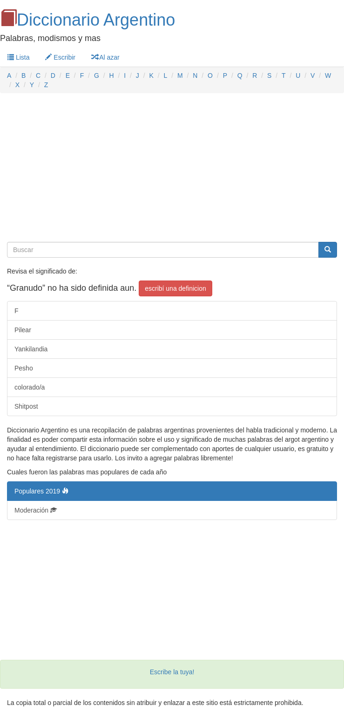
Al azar (105, 57)
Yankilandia (30, 349)
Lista (18, 57)
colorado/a (29, 387)
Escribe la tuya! (172, 672)
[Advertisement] (172, 168)
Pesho (23, 368)
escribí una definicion (175, 288)
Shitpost (26, 406)
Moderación (35, 510)
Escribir (60, 57)
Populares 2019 (41, 491)
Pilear (22, 330)
